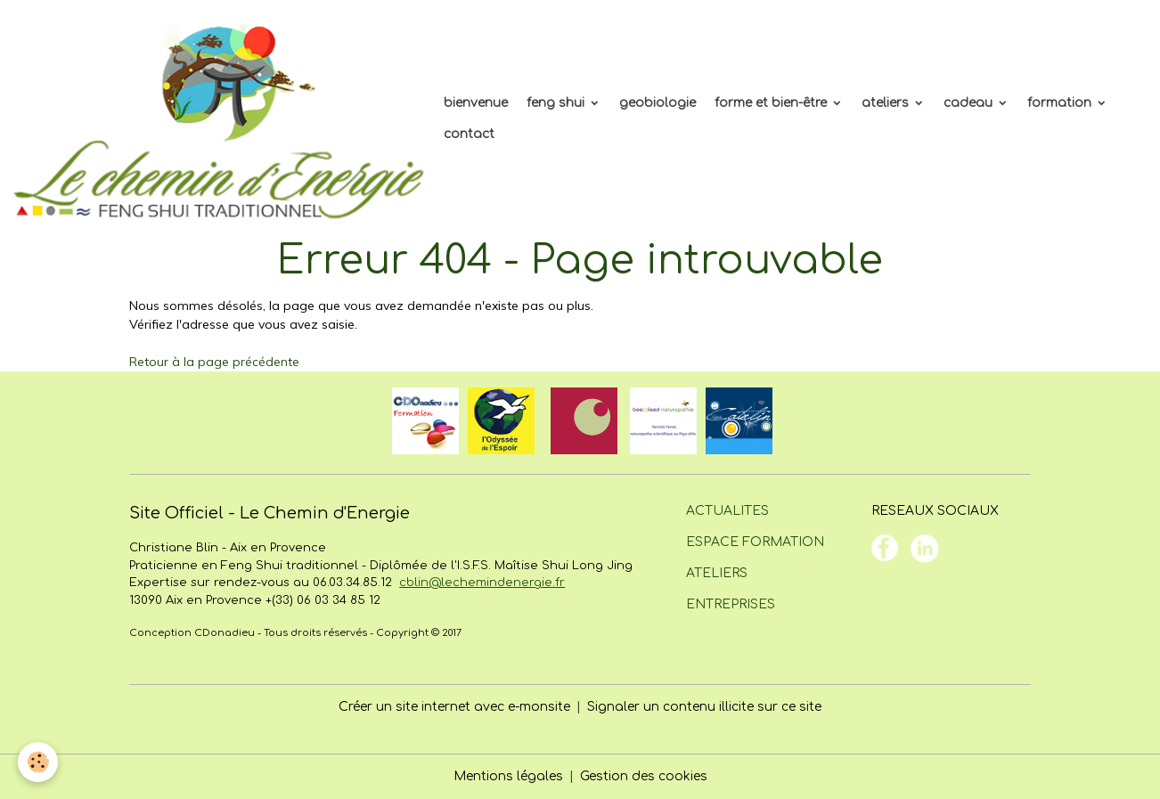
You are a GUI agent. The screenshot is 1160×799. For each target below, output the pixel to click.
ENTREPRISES (730, 604)
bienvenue (476, 103)
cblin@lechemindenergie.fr (482, 582)
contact (469, 134)
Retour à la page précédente (214, 362)
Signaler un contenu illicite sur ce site (704, 706)
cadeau (970, 103)
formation (1061, 103)
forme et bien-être (772, 103)
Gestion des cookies (643, 776)
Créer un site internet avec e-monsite (454, 706)
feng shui (557, 103)
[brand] (218, 118)
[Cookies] (38, 762)
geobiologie (657, 103)
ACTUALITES (727, 511)
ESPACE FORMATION (755, 542)
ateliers (887, 103)
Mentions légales (508, 776)
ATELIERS (716, 573)
